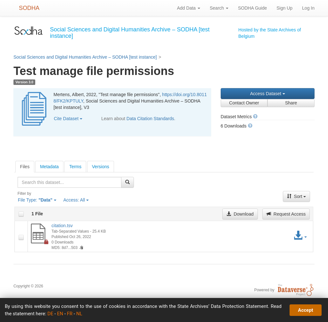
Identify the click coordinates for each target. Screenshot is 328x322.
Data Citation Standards (150, 118)
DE (50, 314)
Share (291, 102)
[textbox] (69, 182)
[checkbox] (21, 214)
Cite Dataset (68, 118)
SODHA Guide (252, 8)
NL (79, 314)
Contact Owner (244, 102)
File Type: (37, 199)
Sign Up (284, 8)
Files (25, 166)
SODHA (29, 8)
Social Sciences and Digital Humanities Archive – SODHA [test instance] (85, 57)
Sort (296, 196)
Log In (308, 8)
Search (219, 8)
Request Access (286, 214)
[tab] (25, 166)
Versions (100, 166)
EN (60, 314)
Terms (75, 166)
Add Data (188, 8)
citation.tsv (62, 225)
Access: (76, 199)
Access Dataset (267, 93)
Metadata (49, 166)
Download (239, 214)
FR (70, 314)
